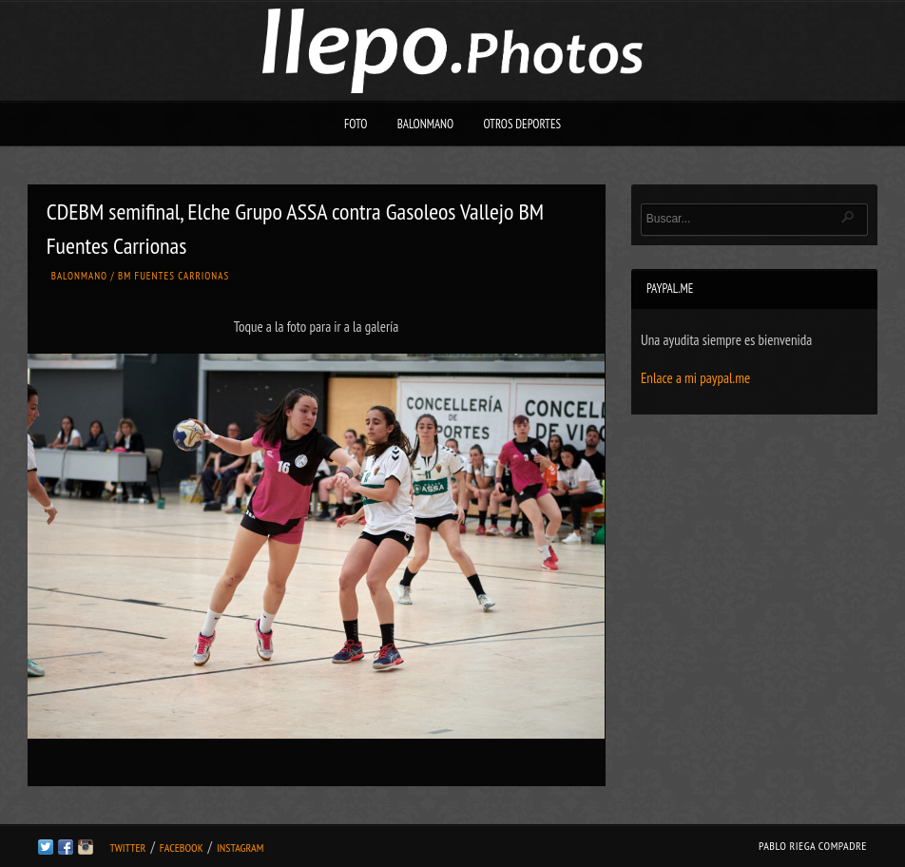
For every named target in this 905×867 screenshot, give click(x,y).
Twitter (127, 847)
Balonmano (425, 124)
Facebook (181, 847)
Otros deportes (522, 124)
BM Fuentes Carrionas (173, 275)
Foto (356, 124)
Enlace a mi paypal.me (695, 378)
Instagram (240, 847)
